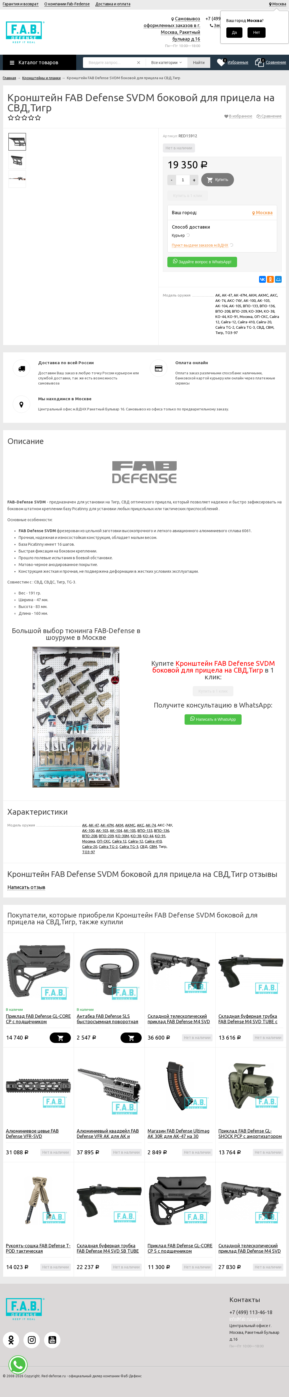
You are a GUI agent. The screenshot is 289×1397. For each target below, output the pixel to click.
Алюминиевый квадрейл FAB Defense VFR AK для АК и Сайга (108, 1136)
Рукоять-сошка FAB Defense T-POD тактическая (38, 1248)
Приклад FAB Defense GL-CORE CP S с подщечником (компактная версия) (180, 1251)
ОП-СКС (103, 841)
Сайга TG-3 (128, 846)
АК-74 (151, 825)
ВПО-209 (106, 836)
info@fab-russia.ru (245, 1319)
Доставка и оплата (112, 4)
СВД (144, 846)
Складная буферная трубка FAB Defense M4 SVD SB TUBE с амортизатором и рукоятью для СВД (109, 1253)
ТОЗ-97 (88, 852)
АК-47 (94, 825)
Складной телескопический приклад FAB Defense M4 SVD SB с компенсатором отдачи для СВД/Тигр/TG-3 (179, 1024)
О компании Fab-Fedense (67, 4)
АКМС (130, 825)
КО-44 (148, 836)
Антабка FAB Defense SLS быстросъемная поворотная (107, 1019)
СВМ (153, 846)
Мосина (88, 841)
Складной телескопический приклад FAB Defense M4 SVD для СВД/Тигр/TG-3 (249, 1251)
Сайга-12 (135, 841)
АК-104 (116, 830)
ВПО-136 (161, 830)
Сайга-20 (89, 846)
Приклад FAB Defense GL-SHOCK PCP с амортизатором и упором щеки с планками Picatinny (250, 1139)
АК (84, 825)
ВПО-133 (144, 830)
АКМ (119, 825)
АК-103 (102, 830)
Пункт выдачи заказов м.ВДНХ (200, 245)
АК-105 (130, 830)
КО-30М (122, 836)
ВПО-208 (89, 836)
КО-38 (136, 836)
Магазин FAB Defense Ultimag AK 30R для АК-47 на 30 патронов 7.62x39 (178, 1136)
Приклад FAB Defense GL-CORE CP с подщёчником (38, 1019)
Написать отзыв (26, 887)
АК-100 (88, 830)
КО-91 (160, 836)
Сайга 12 (119, 841)
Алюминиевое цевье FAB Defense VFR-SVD (32, 1133)
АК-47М (107, 825)
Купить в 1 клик (187, 195)
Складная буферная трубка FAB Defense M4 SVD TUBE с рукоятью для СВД (247, 1021)
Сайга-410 (153, 841)
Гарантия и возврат (21, 4)
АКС (140, 825)
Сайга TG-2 (108, 846)
